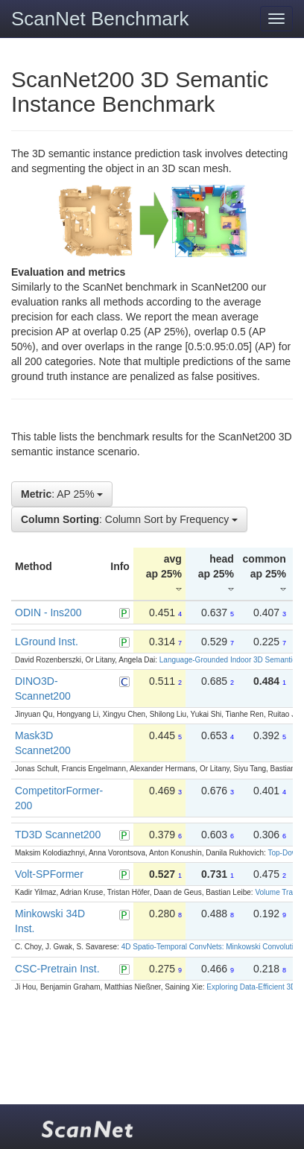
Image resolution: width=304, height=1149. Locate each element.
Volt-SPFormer (49, 874)
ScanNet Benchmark (100, 18)
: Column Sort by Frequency (129, 519)
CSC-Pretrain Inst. (57, 969)
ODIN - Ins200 (48, 612)
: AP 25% (62, 494)
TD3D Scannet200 (58, 835)
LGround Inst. (46, 642)
